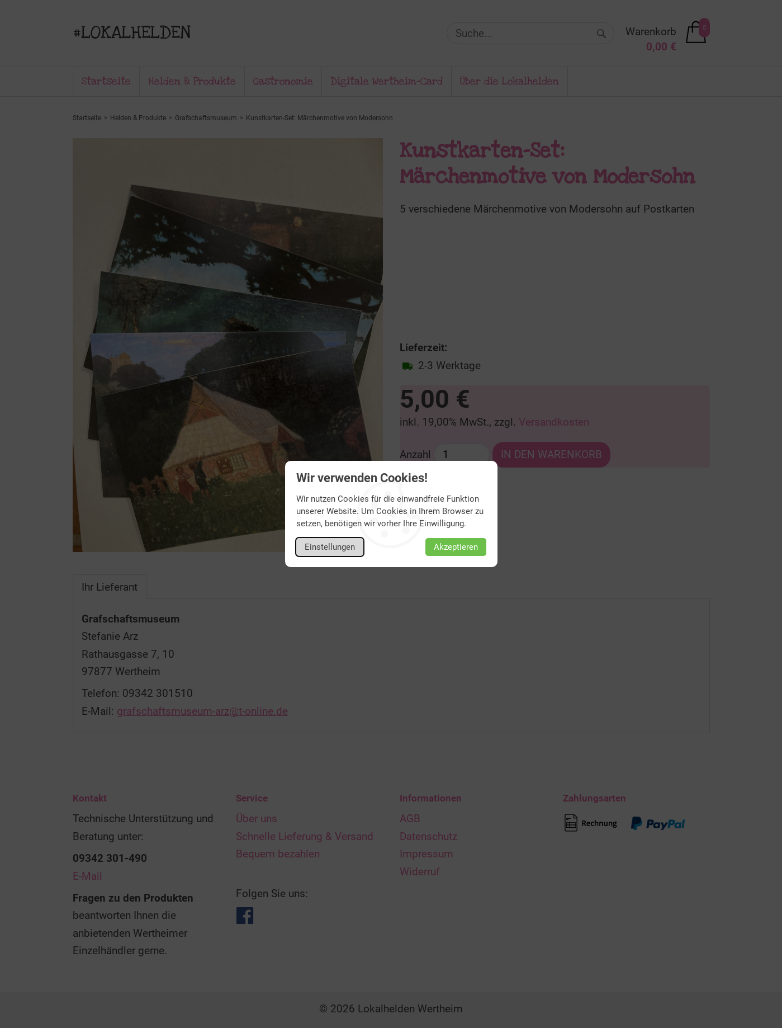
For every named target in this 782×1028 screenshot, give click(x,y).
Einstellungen (330, 547)
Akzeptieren (456, 547)
